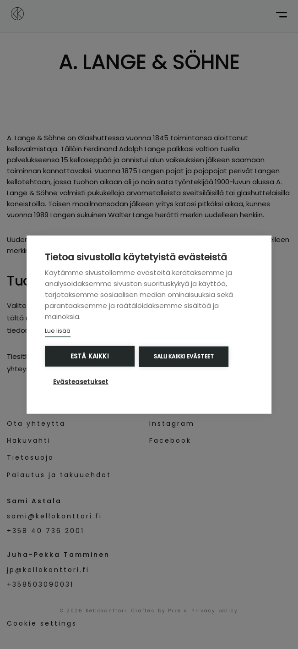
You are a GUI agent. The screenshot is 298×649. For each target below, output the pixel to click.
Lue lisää (57, 330)
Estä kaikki (89, 356)
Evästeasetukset (80, 381)
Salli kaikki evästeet (184, 356)
